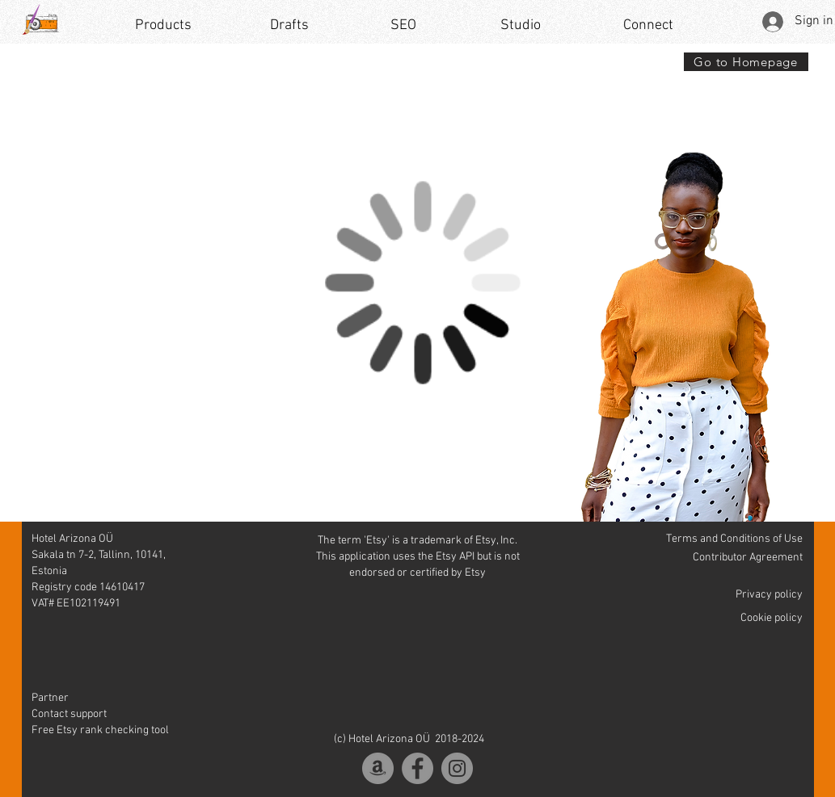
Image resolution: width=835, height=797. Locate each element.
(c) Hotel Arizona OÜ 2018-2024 (409, 739)
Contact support (69, 714)
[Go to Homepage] (746, 61)
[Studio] (521, 26)
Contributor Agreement (748, 557)
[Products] (163, 26)
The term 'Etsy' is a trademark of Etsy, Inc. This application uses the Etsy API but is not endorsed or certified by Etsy (418, 557)
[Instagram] (457, 768)
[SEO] (403, 26)
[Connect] (649, 26)
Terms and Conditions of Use (734, 539)
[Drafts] (289, 26)
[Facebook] (417, 768)
